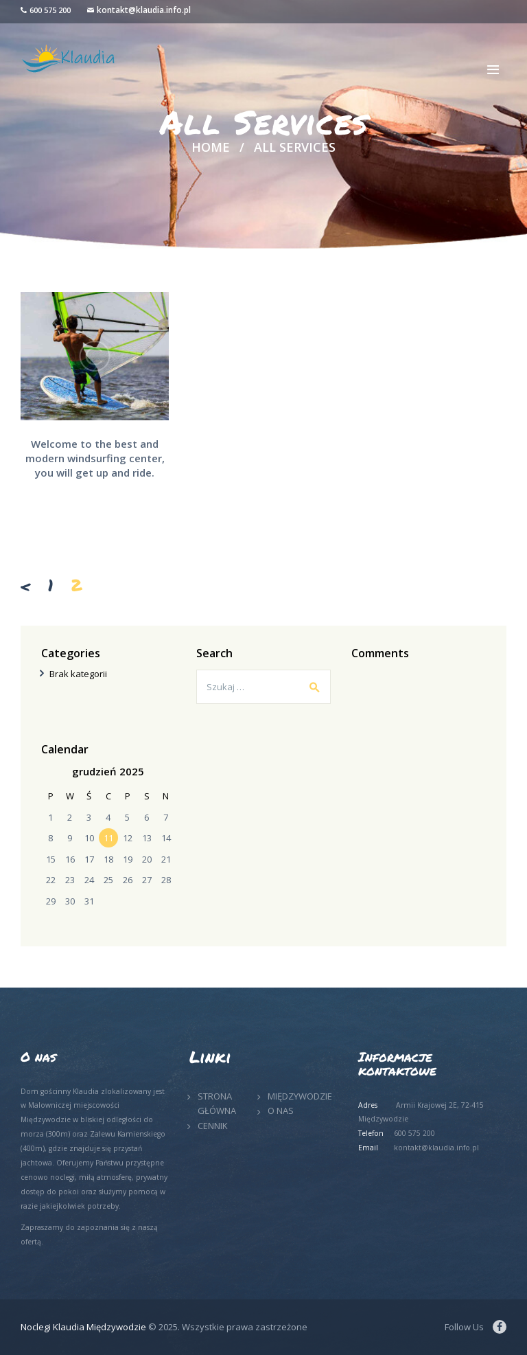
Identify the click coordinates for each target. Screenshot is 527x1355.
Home (210, 147)
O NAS (281, 1110)
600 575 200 (50, 10)
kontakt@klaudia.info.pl (144, 10)
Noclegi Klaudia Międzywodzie (83, 1327)
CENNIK (213, 1125)
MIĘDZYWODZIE (300, 1096)
